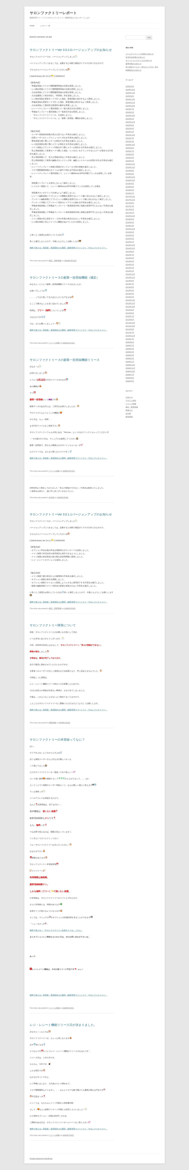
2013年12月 (130, 274)
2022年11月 (130, 122)
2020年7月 (130, 151)
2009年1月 (130, 362)
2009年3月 (130, 355)
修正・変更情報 (55, 261)
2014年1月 (130, 271)
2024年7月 (130, 109)
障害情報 (52, 723)
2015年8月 (130, 232)
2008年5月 (130, 381)
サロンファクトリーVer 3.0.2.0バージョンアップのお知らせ (71, 50)
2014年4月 (130, 261)
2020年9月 (130, 148)
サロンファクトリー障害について (53, 625)
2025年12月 (130, 90)
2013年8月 (130, 281)
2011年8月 (130, 329)
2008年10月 (130, 371)
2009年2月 (130, 358)
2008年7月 (130, 375)
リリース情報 (54, 343)
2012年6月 (130, 320)
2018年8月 (130, 187)
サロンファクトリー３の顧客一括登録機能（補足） (64, 277)
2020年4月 (130, 158)
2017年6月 (130, 209)
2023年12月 (130, 116)
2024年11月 (130, 103)
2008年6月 (130, 378)
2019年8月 (130, 171)
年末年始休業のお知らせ (135, 57)
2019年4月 (130, 174)
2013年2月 (130, 297)
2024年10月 (130, 106)
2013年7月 (130, 284)
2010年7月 (130, 339)
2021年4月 (130, 141)
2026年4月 (130, 86)
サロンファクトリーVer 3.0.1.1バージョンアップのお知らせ (71, 514)
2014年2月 (130, 268)
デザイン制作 (131, 401)
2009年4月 (130, 352)
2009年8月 (130, 342)
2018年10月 (130, 180)
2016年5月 (130, 222)
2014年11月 (130, 248)
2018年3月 (130, 190)
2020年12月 (130, 145)
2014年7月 (130, 255)
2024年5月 (130, 112)
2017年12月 (130, 197)
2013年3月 (130, 294)
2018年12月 (130, 177)
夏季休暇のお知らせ (133, 64)
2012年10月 (130, 307)
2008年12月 (130, 365)
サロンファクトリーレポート (53, 13)
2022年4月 (130, 129)
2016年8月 (130, 219)
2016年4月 (130, 226)
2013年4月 (130, 290)
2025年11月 (130, 93)
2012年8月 (130, 313)
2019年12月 (130, 164)
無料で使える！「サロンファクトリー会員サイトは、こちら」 (56, 930)
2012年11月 (130, 303)
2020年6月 (130, 154)
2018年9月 (130, 184)
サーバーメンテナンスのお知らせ (139, 61)
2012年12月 (130, 300)
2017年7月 (130, 206)
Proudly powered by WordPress (41, 1159)
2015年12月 (130, 229)
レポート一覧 (45, 26)
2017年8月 (130, 203)
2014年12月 (130, 245)
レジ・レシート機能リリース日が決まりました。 (63, 1025)
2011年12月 (130, 323)
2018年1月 (130, 193)
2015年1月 (130, 242)
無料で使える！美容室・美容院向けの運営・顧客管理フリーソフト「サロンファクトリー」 (68, 248)
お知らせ (129, 397)
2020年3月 (130, 161)
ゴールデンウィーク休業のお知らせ (140, 54)
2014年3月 (130, 265)
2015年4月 (130, 239)
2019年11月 (130, 167)
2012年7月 (130, 316)
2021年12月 (130, 135)
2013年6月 (130, 287)
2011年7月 (130, 333)
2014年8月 (130, 252)
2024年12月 (130, 99)
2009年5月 (130, 349)
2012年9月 (130, 310)
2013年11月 (130, 278)
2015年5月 (130, 235)
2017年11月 (130, 200)
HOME (32, 26)
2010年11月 (130, 336)
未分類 (51, 497)
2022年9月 (130, 125)
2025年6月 (130, 96)
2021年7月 (130, 138)
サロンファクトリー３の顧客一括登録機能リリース (65, 360)
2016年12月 (130, 216)
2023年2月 (130, 119)
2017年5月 (130, 213)
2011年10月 (130, 326)
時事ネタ (129, 410)
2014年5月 (130, 258)
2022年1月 (130, 132)
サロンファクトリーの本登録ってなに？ (57, 739)
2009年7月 (130, 346)
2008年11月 (130, 368)
